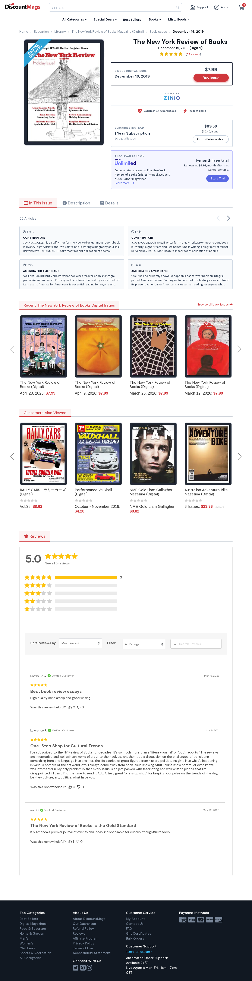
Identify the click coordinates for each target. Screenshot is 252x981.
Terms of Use (83, 948)
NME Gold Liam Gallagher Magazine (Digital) (151, 492)
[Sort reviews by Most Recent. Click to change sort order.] (80, 643)
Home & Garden (32, 933)
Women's (26, 943)
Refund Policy (83, 929)
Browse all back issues (215, 304)
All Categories (30, 958)
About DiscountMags (89, 919)
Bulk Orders (135, 938)
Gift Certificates (138, 933)
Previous (12, 349)
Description (76, 203)
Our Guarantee (84, 924)
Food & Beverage (33, 929)
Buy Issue (211, 77)
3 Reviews (193, 54)
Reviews (34, 536)
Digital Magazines (33, 924)
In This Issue (38, 203)
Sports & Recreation (35, 953)
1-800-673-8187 (139, 952)
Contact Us (135, 924)
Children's (27, 948)
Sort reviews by (43, 643)
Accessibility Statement (92, 953)
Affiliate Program (85, 938)
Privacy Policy (83, 943)
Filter (111, 643)
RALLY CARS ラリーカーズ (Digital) (43, 492)
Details (109, 203)
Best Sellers (29, 919)
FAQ (129, 929)
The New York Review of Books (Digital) (40, 384)
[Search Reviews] (196, 644)
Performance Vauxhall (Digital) (93, 492)
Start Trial (218, 178)
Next (239, 349)
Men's (24, 938)
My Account (135, 919)
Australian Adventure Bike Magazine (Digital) (206, 492)
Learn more (124, 183)
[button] (76, 577)
